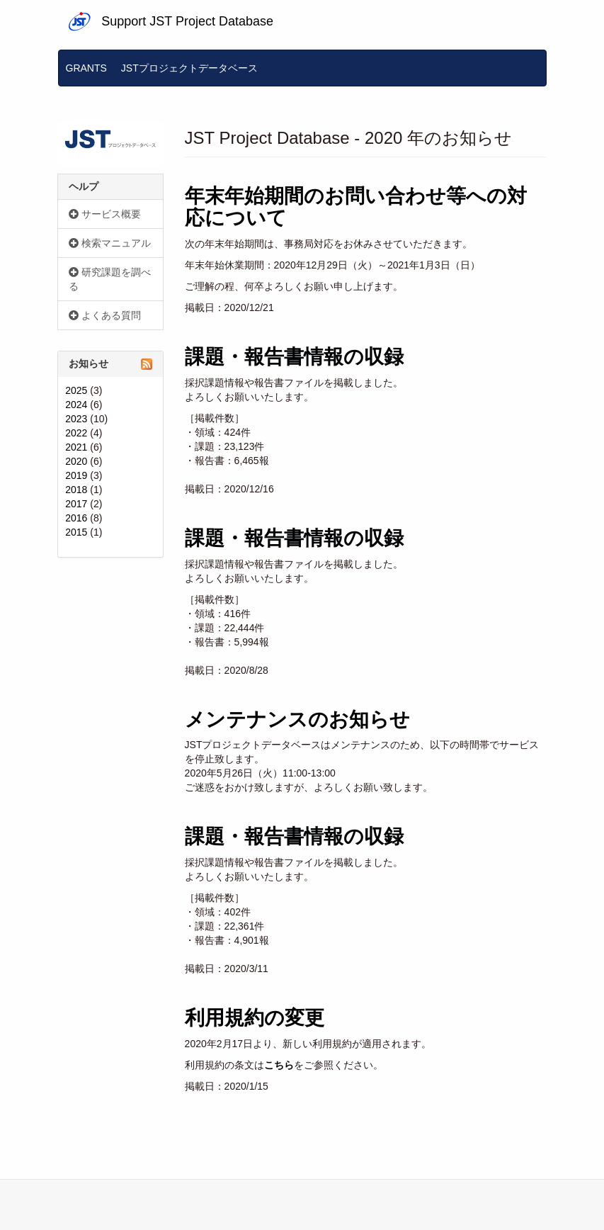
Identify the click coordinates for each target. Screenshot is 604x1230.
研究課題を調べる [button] (110, 279)
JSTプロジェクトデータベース (189, 68)
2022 (76, 433)
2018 (76, 489)
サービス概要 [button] (105, 214)
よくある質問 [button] (105, 315)
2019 (76, 475)
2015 (76, 532)
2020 (76, 461)
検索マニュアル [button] (110, 243)
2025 (76, 390)
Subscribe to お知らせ (146, 364)
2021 (76, 447)
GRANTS (86, 68)
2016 (76, 518)
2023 (76, 418)
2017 (76, 503)
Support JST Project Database (187, 21)
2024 (76, 404)
